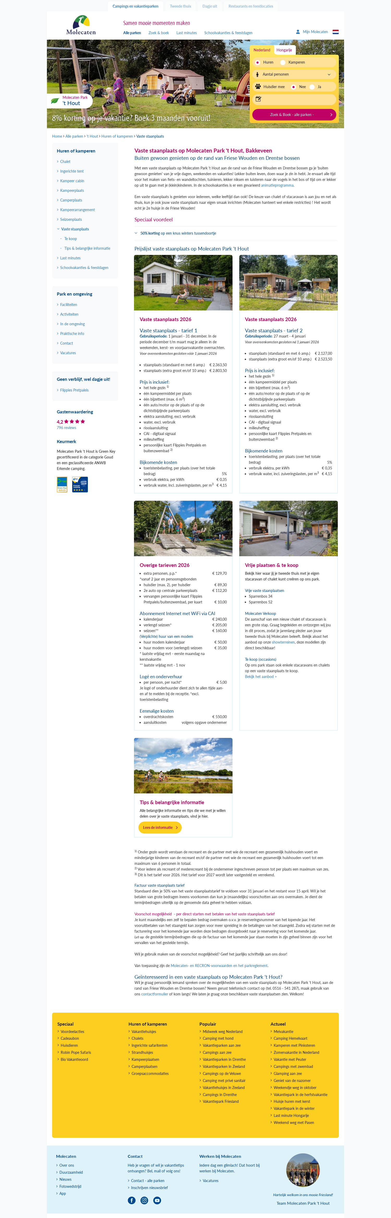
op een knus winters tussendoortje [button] (178, 233)
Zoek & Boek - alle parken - (292, 114)
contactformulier (154, 994)
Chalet (65, 161)
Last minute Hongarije (291, 1115)
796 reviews (66, 427)
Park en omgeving (74, 294)
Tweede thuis (180, 6)
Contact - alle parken (147, 1180)
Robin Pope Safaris (76, 1052)
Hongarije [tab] (284, 50)
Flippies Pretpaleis (74, 390)
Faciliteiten (68, 304)
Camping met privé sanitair (224, 1080)
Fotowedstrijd (70, 1186)
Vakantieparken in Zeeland (224, 1066)
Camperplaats (71, 200)
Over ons (66, 1165)
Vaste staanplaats (75, 229)
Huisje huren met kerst (292, 1101)
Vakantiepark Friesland (221, 1101)
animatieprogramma (277, 185)
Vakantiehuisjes (144, 1031)
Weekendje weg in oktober (295, 1087)
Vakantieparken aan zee (222, 1045)
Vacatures (68, 353)
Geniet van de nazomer (292, 1080)
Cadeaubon (70, 1038)
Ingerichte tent (72, 171)
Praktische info (72, 333)
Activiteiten (69, 314)
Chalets (137, 1038)
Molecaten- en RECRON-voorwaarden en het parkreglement (219, 965)
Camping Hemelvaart (290, 1038)
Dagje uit (210, 6)
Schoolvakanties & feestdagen (228, 32)
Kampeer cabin (72, 181)
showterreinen (283, 642)
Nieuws (65, 1179)
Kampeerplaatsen (145, 1059)
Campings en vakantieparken (135, 6)
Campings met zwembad (293, 1066)
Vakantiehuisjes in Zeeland (224, 1087)
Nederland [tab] (262, 50)
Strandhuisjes (142, 1052)
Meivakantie (283, 1031)
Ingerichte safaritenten (150, 1045)
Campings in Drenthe (220, 1094)
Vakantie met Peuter (290, 1059)
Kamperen (295, 62)
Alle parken (132, 32)
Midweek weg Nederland (223, 1031)
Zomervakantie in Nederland (296, 1052)
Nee (302, 86)
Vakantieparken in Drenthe (224, 1059)
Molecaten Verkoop (260, 613)
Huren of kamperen (76, 151)
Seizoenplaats (71, 219)
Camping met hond (218, 1038)
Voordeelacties (72, 1031)
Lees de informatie (158, 827)
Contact (66, 343)
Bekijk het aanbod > (261, 676)
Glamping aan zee (288, 1073)
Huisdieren (69, 1045)
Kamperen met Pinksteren (294, 1045)
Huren (268, 62)
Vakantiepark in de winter (294, 1108)
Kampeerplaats (72, 190)
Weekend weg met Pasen (294, 1122)
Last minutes (186, 32)
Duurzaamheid (71, 1172)
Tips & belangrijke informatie (172, 802)
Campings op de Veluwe (222, 1073)
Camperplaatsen (144, 1066)
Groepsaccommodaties (150, 1073)
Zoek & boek (159, 32)
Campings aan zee (217, 1052)
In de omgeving (72, 324)
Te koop (70, 238)
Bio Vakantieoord (74, 1059)
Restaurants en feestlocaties (251, 6)
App (62, 1193)
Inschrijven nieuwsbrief (149, 1187)
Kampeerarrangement (77, 209)
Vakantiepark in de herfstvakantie (300, 1094)
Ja (319, 86)
